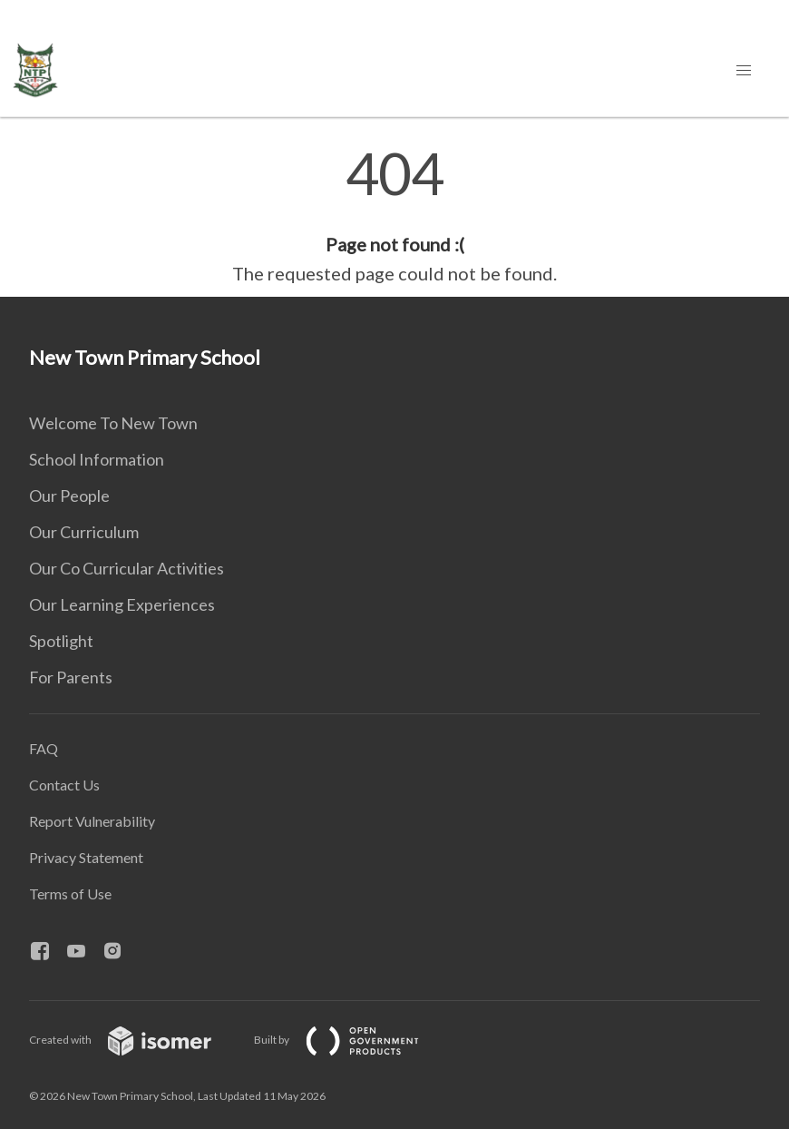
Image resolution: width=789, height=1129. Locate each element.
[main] (394, 216)
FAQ (43, 748)
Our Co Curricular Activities (126, 568)
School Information (96, 459)
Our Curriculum (84, 532)
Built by (351, 1039)
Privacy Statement (86, 857)
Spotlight (61, 641)
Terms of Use (70, 893)
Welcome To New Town (113, 423)
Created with (134, 1039)
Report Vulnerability (92, 821)
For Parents (70, 677)
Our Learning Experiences (122, 604)
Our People (69, 496)
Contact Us (64, 784)
